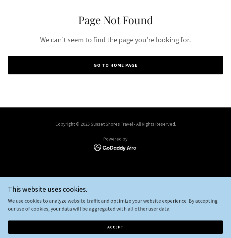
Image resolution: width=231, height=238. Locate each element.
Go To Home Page (115, 65)
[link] (115, 147)
